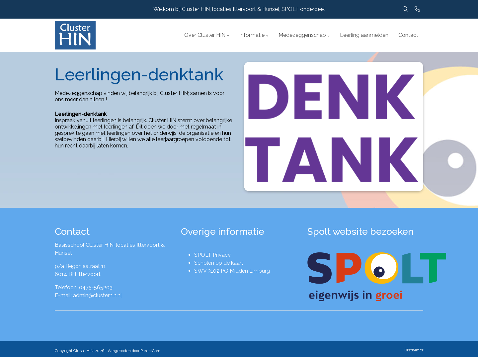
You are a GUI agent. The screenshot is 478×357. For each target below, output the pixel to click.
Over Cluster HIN (204, 35)
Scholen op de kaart (218, 263)
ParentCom (150, 350)
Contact (408, 35)
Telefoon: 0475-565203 (84, 287)
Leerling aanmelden (364, 35)
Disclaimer (413, 350)
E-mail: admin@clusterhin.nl (88, 295)
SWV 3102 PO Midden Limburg (232, 271)
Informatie (252, 35)
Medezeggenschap (302, 35)
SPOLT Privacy (212, 255)
